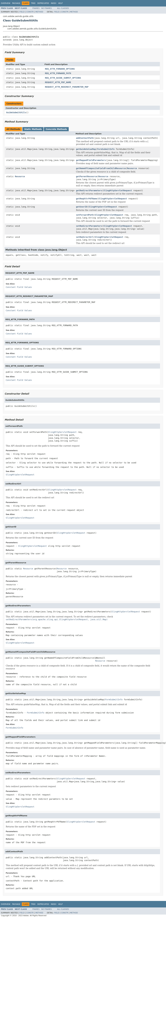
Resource (132, 168)
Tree (33, 3)
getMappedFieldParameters (91, 160)
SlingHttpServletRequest (117, 190)
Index (53, 3)
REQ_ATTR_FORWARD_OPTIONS (60, 69)
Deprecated (43, 3)
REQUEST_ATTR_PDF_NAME (58, 82)
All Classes (63, 8)
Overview (5, 3)
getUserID (81, 207)
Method (39, 12)
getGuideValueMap (86, 149)
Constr (30, 12)
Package (16, 3)
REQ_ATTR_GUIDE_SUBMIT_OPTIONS (63, 78)
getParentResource (86, 176)
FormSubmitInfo (106, 149)
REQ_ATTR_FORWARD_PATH (58, 73)
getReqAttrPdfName (86, 198)
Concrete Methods (56, 129)
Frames (36, 8)
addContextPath (84, 138)
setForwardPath (84, 215)
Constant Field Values (19, 287)
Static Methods (33, 129)
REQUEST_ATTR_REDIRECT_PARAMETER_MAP (66, 87)
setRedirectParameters (89, 226)
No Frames (46, 8)
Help (60, 3)
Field (21, 12)
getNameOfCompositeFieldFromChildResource (101, 168)
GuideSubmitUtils (16, 112)
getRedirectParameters (89, 190)
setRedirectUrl (84, 237)
